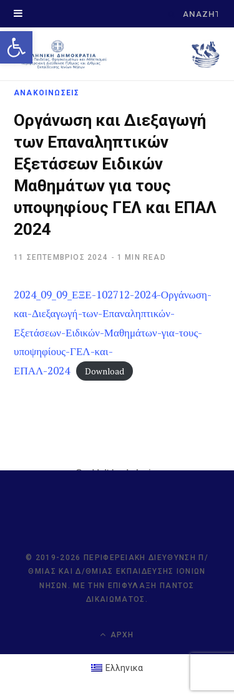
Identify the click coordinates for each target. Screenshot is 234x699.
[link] (16, 47)
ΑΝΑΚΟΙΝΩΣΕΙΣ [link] (46, 92)
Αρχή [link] (117, 634)
